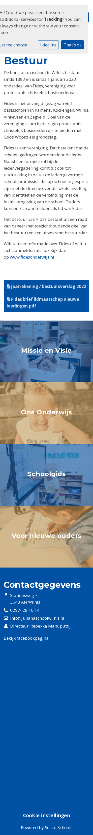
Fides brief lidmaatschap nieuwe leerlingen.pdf (43, 302)
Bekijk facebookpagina (26, 638)
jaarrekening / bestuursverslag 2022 (46, 286)
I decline (48, 45)
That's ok (73, 45)
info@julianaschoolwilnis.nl (37, 618)
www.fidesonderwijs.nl (32, 257)
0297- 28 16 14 (24, 610)
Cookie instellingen (46, 815)
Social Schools (58, 827)
